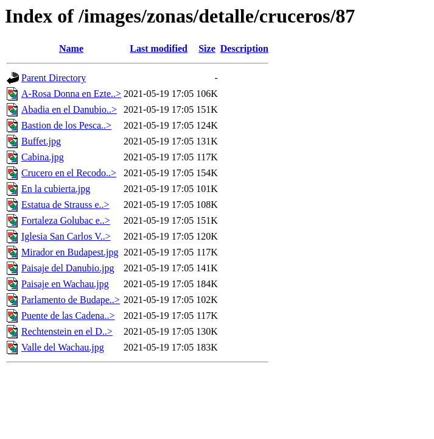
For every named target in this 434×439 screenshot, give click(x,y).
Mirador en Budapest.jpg (70, 252)
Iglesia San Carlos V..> (66, 236)
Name (71, 48)
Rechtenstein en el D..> (67, 331)
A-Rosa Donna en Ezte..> (71, 93)
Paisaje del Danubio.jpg (67, 268)
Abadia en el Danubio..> (69, 109)
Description (244, 48)
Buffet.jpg (41, 141)
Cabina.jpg (42, 157)
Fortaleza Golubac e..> (65, 220)
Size (206, 48)
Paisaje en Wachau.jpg (65, 284)
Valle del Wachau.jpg (62, 347)
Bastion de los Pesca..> (66, 125)
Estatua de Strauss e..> (65, 204)
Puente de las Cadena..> (67, 315)
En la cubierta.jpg (55, 189)
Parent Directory (53, 78)
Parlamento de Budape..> (70, 299)
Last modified (158, 48)
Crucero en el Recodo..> (68, 173)
